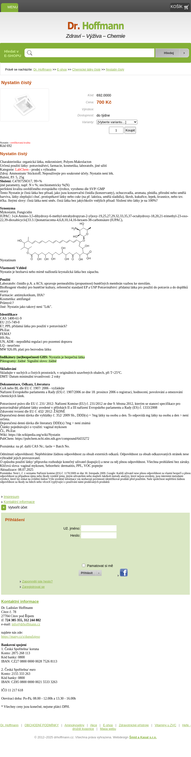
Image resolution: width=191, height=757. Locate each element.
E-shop (62, 69)
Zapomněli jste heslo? (37, 581)
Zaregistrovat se (33, 587)
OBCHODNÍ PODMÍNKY (42, 725)
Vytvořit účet (14, 507)
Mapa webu (108, 729)
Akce (93, 725)
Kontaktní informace (19, 502)
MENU (9, 7)
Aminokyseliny (74, 725)
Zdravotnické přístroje (134, 725)
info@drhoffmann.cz (26, 624)
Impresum (11, 497)
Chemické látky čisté (86, 69)
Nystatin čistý (115, 69)
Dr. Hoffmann (42, 69)
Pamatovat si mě (100, 566)
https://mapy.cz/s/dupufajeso (20, 636)
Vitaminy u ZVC (165, 725)
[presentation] (86, 549)
